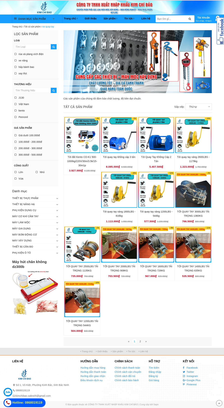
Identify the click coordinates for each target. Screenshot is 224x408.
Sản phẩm (110, 18)
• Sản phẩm (117, 351)
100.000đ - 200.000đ (28, 141)
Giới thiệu (91, 18)
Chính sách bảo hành (127, 380)
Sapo (156, 404)
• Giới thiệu (102, 351)
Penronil (21, 117)
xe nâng (21, 60)
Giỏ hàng (154, 380)
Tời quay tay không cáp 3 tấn (119, 157)
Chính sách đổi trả (125, 376)
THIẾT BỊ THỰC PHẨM (25, 198)
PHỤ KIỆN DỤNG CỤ (24, 210)
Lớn (19, 172)
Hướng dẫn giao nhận (92, 376)
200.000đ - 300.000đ (28, 148)
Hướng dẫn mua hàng (92, 367)
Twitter (188, 371)
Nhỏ (40, 172)
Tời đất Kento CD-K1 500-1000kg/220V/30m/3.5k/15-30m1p (82, 161)
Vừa (19, 178)
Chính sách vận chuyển (128, 371)
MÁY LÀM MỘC (21, 222)
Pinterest (190, 384)
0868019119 (23, 390)
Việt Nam (22, 104)
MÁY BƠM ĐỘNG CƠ (24, 234)
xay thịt (21, 73)
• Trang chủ (86, 351)
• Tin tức (130, 351)
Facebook (190, 367)
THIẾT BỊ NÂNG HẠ (23, 204)
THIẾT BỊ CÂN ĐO (22, 246)
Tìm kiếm (154, 367)
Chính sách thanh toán (127, 367)
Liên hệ (145, 18)
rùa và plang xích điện (29, 54)
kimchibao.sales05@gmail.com (33, 395)
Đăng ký (153, 376)
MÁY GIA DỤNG (21, 228)
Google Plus (191, 380)
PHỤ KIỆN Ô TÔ (21, 252)
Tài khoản (203, 17)
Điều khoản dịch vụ (91, 380)
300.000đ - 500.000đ (28, 154)
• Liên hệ (143, 351)
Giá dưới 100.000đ (27, 135)
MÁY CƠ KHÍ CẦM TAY (25, 216)
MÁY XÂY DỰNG (22, 240)
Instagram (190, 376)
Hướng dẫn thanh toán (93, 371)
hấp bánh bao (24, 67)
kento (20, 110)
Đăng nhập (155, 371)
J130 (19, 97)
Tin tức (129, 18)
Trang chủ (71, 18)
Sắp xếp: (179, 106)
